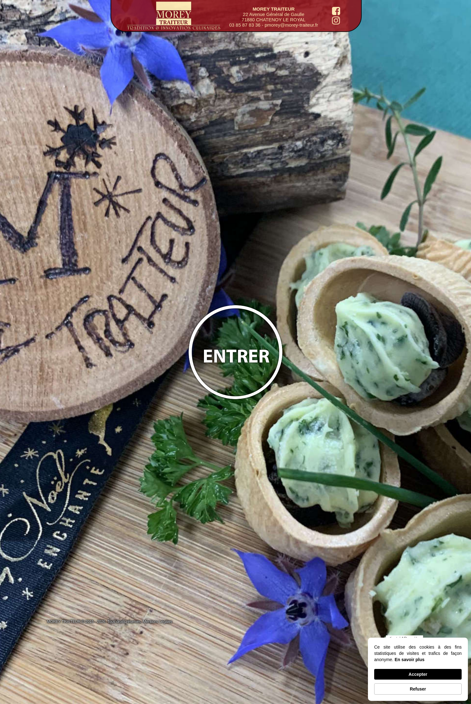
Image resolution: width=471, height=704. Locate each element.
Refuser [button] (418, 688)
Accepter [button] (418, 674)
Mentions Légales (157, 621)
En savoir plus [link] (409, 659)
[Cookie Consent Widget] (418, 669)
